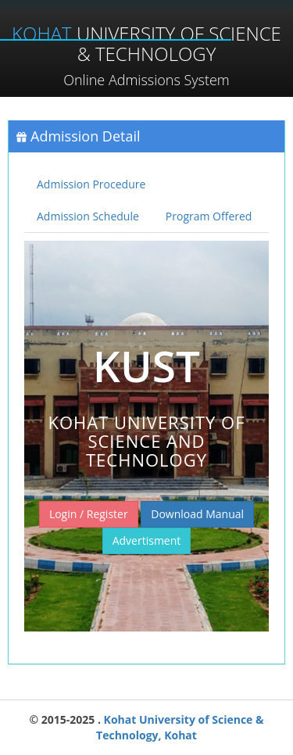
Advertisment (147, 540)
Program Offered (209, 216)
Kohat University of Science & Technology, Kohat (179, 727)
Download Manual (197, 513)
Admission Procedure (91, 184)
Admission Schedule (88, 216)
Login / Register (88, 513)
